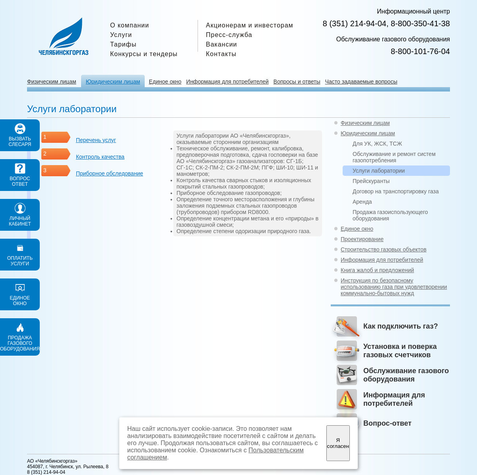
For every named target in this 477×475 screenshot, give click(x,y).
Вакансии (221, 44)
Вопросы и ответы (296, 81)
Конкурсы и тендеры (144, 54)
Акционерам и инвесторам (249, 25)
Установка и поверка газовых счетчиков (400, 351)
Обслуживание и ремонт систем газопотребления (394, 157)
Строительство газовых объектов (384, 249)
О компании (129, 25)
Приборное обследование (109, 173)
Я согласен (338, 443)
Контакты (221, 54)
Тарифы (123, 44)
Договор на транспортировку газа (396, 191)
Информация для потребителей (227, 81)
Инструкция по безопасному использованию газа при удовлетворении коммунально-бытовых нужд (394, 286)
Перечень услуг (96, 140)
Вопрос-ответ (387, 423)
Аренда (362, 202)
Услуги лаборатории (379, 170)
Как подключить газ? (400, 326)
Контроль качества (100, 157)
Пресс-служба (229, 34)
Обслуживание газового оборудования (406, 375)
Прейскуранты (371, 181)
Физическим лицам (51, 81)
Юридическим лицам (113, 81)
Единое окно (165, 81)
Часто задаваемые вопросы (361, 81)
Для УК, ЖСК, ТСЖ (377, 143)
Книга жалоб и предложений (377, 270)
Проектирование (362, 239)
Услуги (121, 34)
